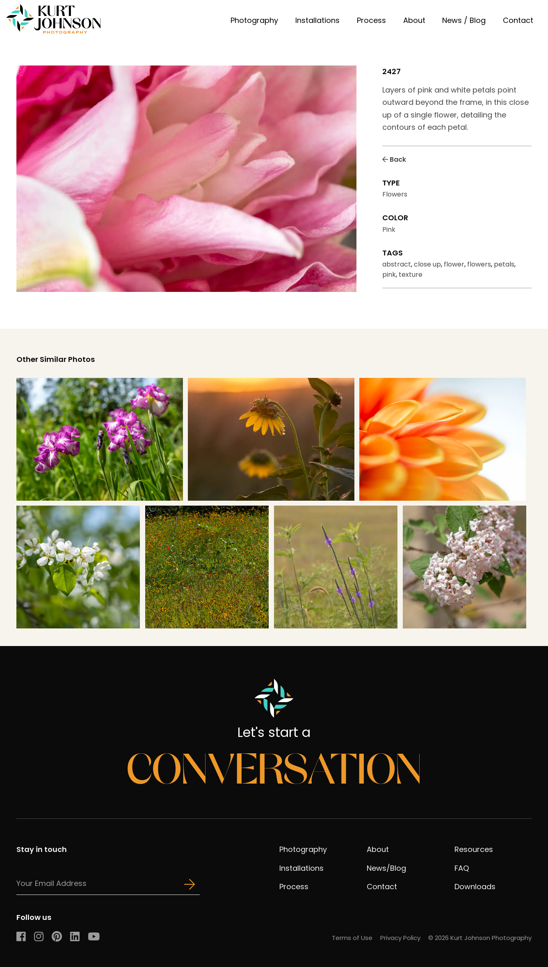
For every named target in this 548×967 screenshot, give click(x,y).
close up (427, 264)
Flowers (394, 194)
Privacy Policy (400, 937)
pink (389, 274)
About (414, 20)
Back (394, 159)
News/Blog (386, 868)
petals (504, 264)
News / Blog (464, 20)
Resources (473, 849)
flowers (479, 264)
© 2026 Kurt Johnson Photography (480, 937)
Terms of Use (352, 937)
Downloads (474, 886)
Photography (254, 20)
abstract (396, 264)
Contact (518, 20)
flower (454, 264)
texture (410, 274)
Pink (388, 229)
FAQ (461, 868)
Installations (317, 20)
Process (371, 20)
